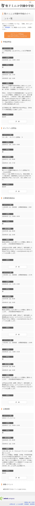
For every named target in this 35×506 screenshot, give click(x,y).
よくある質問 (19, 504)
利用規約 (26, 504)
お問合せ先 (12, 504)
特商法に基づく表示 (29, 502)
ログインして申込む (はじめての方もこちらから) (17, 35)
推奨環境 (32, 504)
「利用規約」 (7, 27)
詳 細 (18, 121)
